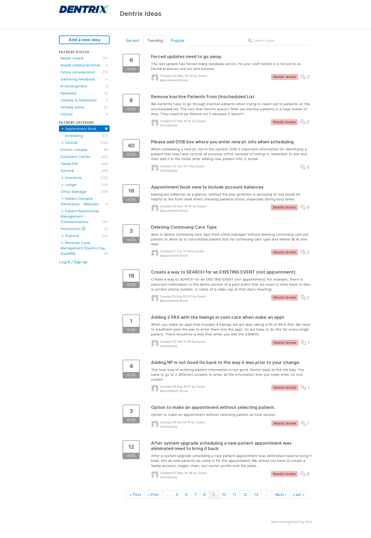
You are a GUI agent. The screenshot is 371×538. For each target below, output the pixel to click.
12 (245, 494)
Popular (178, 40)
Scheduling (86, 135)
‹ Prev (153, 494)
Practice (84, 235)
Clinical (84, 142)
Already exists (84, 107)
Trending (155, 40)
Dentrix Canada (84, 149)
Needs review (84, 58)
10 (224, 494)
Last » (299, 494)
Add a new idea (84, 39)
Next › (280, 494)
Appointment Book (84, 128)
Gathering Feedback (84, 79)
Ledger (84, 184)
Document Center (84, 156)
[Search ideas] (279, 40)
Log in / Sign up (73, 261)
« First (135, 494)
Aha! (308, 522)
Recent (132, 40)
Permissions (84, 228)
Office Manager (84, 191)
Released (84, 93)
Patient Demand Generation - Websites (84, 201)
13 (256, 494)
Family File (84, 163)
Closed (84, 114)
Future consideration (84, 72)
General (84, 170)
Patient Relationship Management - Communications (84, 216)
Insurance (84, 177)
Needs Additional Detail (84, 65)
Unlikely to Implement (84, 100)
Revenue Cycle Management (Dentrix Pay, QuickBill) (84, 248)
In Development (84, 86)
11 (234, 494)
